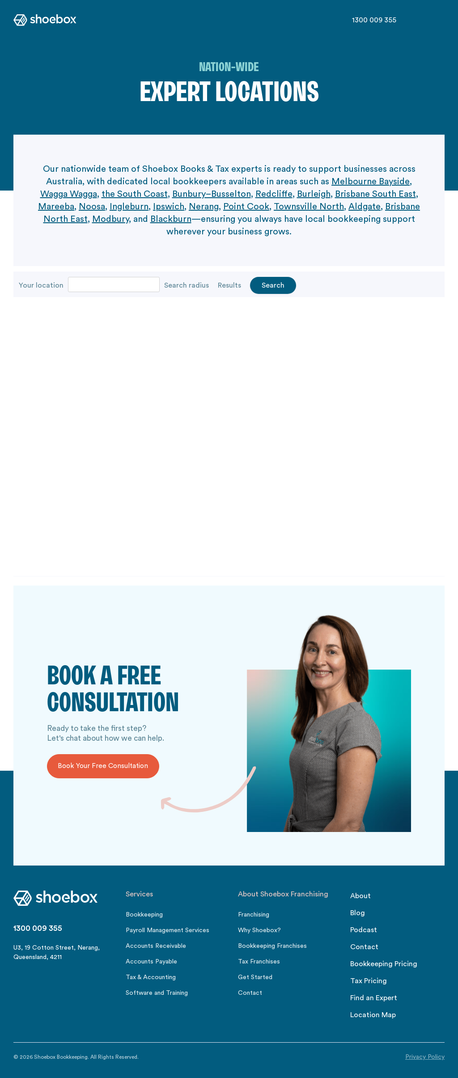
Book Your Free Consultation (103, 766)
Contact (250, 993)
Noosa (92, 206)
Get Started (255, 977)
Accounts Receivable (156, 946)
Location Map (373, 1015)
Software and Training (157, 993)
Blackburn (170, 219)
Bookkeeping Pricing (383, 964)
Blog (357, 913)
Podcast (363, 930)
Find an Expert (373, 998)
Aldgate (364, 206)
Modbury (110, 219)
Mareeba (56, 206)
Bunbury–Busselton (211, 194)
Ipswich (168, 206)
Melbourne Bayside (370, 181)
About (360, 896)
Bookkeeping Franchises (272, 946)
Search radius (186, 285)
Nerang (204, 206)
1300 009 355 (374, 20)
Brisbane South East (375, 194)
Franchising (253, 915)
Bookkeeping (144, 915)
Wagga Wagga (68, 194)
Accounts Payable (151, 962)
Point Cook (246, 206)
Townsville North (309, 206)
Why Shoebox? (259, 930)
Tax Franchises (259, 962)
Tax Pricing (368, 981)
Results (229, 285)
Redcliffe (274, 194)
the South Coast (135, 194)
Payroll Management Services (167, 930)
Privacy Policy (425, 1057)
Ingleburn (129, 206)
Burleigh (314, 194)
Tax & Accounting (151, 977)
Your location (41, 285)
